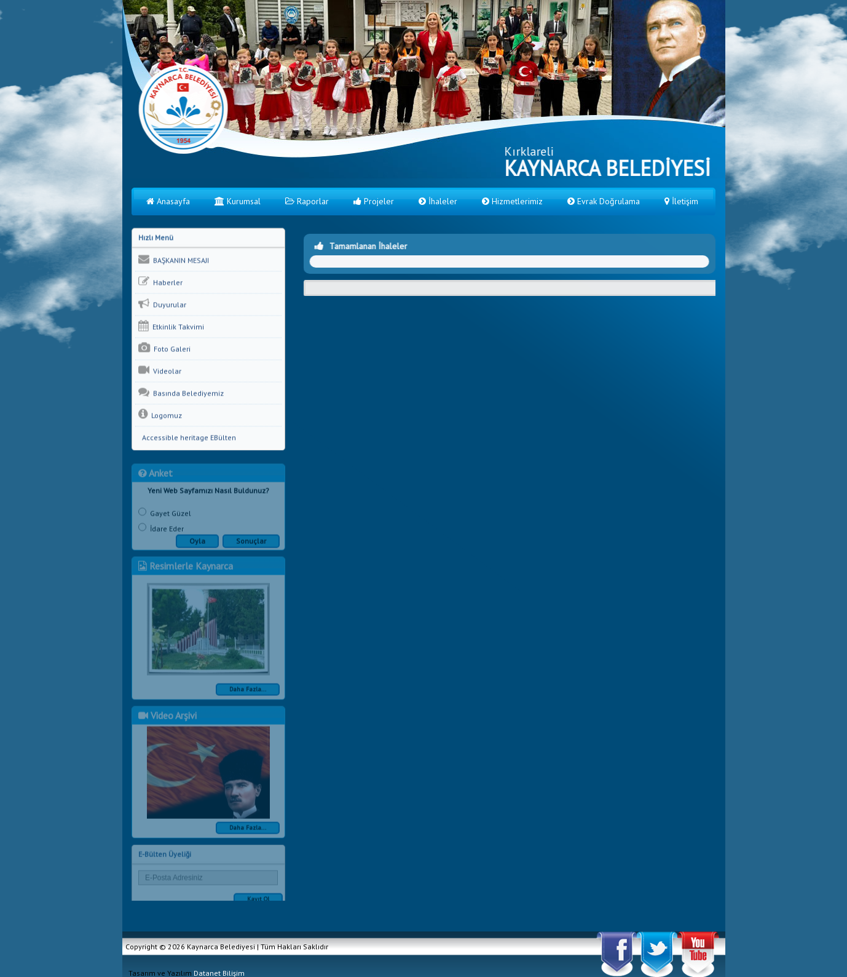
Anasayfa (168, 201)
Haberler (160, 281)
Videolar (159, 370)
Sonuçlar (251, 544)
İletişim (681, 201)
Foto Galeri (164, 348)
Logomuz (160, 414)
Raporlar (307, 201)
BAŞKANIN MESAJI (173, 259)
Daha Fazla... (247, 692)
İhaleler (438, 201)
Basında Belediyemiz (181, 392)
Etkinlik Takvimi (171, 326)
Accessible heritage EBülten (187, 437)
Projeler (373, 201)
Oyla (197, 544)
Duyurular (162, 303)
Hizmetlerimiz (512, 201)
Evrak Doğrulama (603, 201)
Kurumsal (238, 201)
